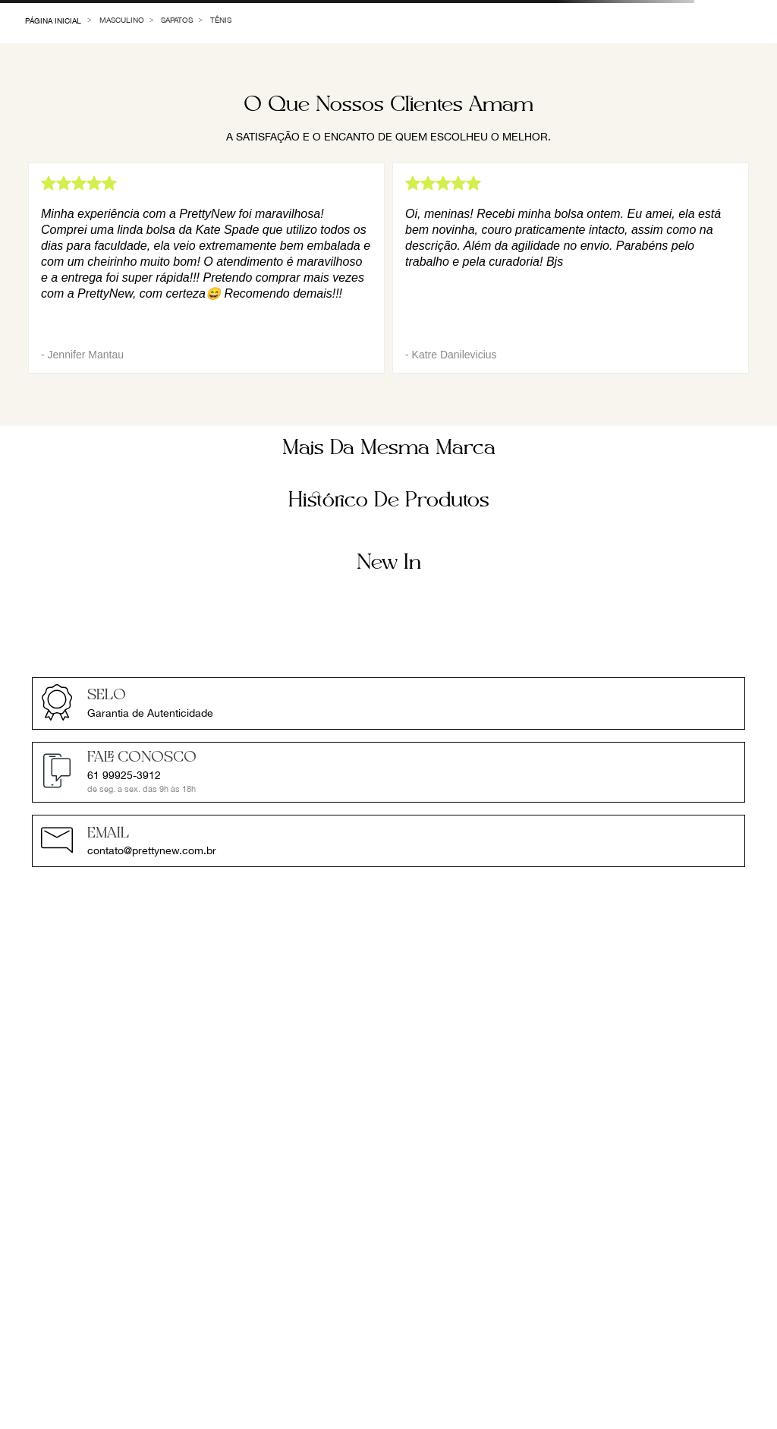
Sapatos (177, 19)
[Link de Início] (53, 20)
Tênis (220, 19)
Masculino (121, 19)
